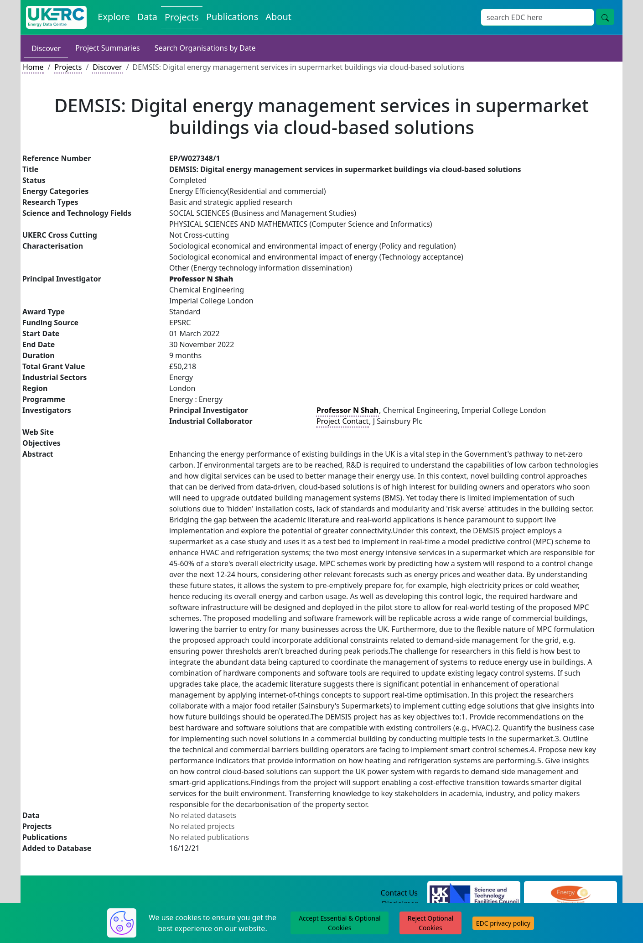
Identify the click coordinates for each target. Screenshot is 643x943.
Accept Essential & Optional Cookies (340, 923)
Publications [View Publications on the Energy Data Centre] (232, 16)
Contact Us (399, 893)
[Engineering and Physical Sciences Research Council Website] (570, 893)
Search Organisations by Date (205, 48)
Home (33, 67)
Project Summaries (107, 48)
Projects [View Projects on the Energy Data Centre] (182, 17)
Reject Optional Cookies (430, 923)
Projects (68, 67)
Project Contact (342, 421)
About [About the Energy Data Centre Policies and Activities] (278, 16)
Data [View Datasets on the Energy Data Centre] (147, 16)
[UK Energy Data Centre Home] (56, 17)
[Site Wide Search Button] (605, 17)
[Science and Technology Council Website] (474, 893)
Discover (46, 48)
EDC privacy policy (503, 923)
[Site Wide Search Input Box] (537, 17)
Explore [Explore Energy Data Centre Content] (114, 16)
